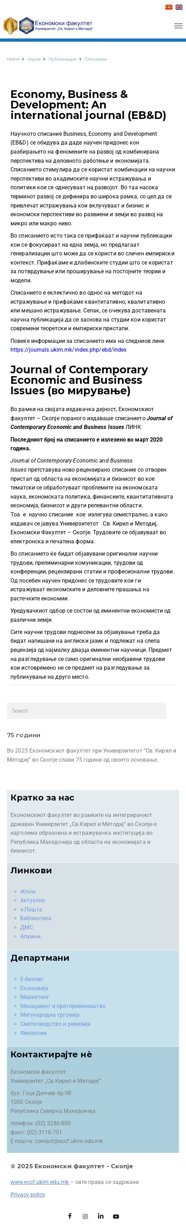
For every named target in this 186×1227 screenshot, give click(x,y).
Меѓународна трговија (50, 1014)
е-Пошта (31, 909)
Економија (34, 988)
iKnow (28, 891)
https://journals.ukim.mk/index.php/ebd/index (68, 349)
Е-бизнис (31, 979)
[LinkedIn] (100, 1216)
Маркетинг (34, 997)
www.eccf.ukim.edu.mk (39, 1182)
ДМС (26, 927)
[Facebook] (70, 1216)
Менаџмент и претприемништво (63, 1006)
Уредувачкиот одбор (37, 610)
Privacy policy (27, 1194)
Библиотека (35, 918)
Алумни (30, 936)
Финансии (33, 1033)
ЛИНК (133, 427)
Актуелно (32, 900)
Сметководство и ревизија (55, 1024)
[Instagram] (85, 1216)
